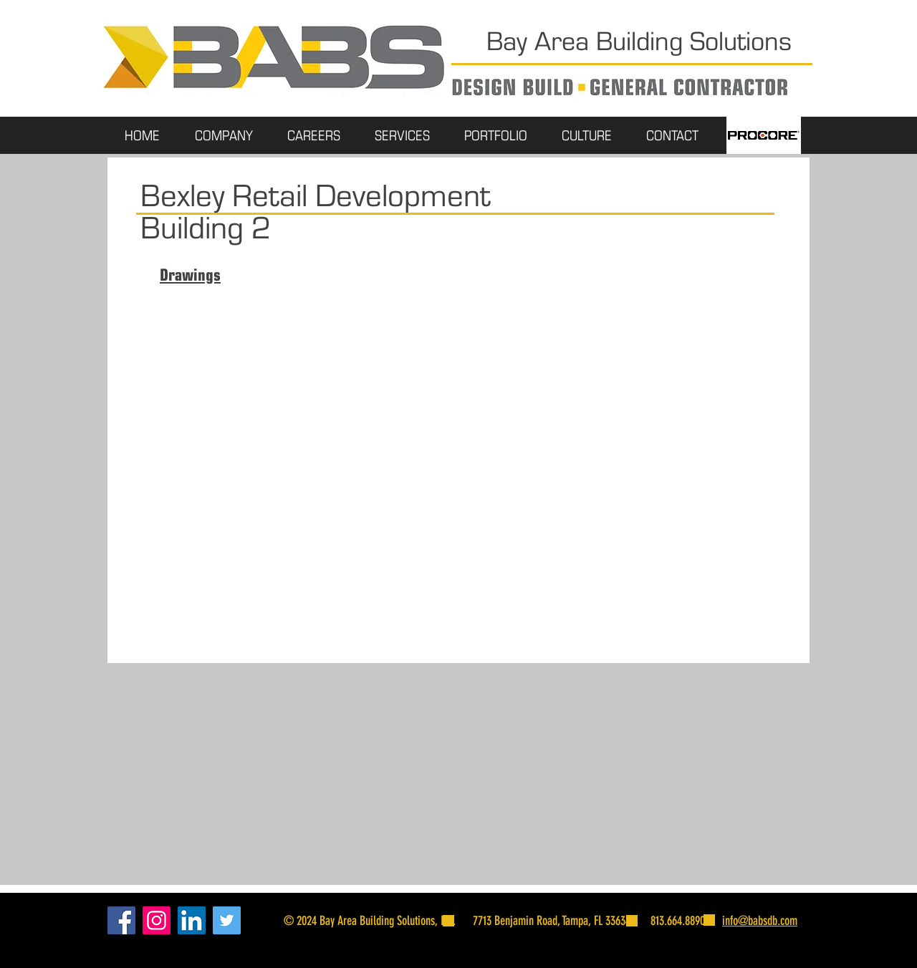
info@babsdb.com (759, 921)
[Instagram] (157, 920)
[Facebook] (121, 920)
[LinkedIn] (192, 920)
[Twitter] (227, 920)
